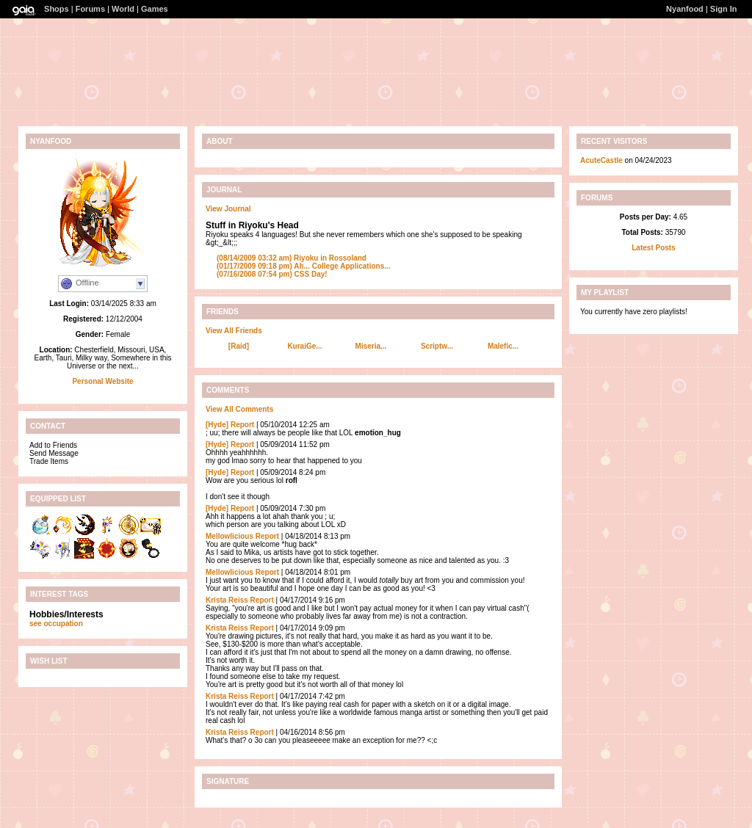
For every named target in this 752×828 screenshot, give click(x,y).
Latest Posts (653, 248)
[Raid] (238, 346)
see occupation (56, 624)
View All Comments (239, 409)
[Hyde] (217, 425)
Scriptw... (437, 346)
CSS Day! (272, 274)
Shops (56, 8)
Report (242, 425)
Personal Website (102, 381)
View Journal (228, 209)
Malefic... (503, 346)
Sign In (723, 8)
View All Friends (234, 331)
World (123, 8)
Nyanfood (685, 8)
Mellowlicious (229, 536)
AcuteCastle (601, 160)
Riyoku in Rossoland (291, 258)
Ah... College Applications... (304, 266)
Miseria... (371, 346)
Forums (90, 8)
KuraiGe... (304, 346)
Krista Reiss (227, 600)
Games (154, 8)
